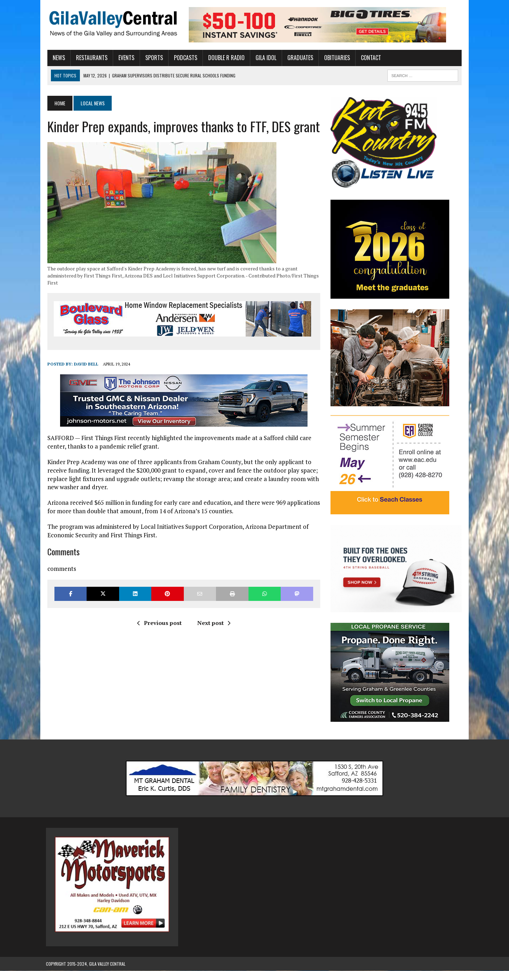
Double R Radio (225, 57)
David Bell (84, 364)
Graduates (299, 57)
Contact (369, 57)
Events (125, 57)
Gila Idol (264, 57)
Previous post (158, 623)
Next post (213, 623)
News (57, 57)
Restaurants (90, 57)
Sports (153, 57)
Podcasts (184, 57)
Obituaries (336, 57)
